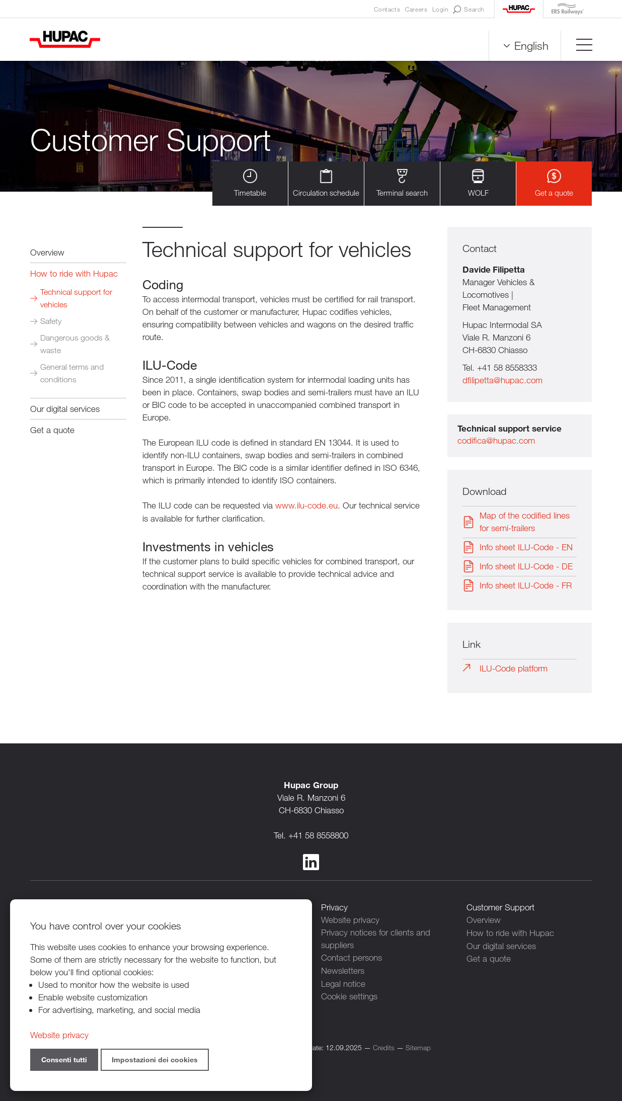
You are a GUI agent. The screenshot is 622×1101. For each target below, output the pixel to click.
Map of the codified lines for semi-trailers (525, 522)
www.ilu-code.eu (306, 505)
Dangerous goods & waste (75, 344)
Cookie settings (349, 995)
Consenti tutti (64, 1059)
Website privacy (350, 919)
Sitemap (418, 1046)
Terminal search (402, 183)
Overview (47, 252)
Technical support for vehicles (76, 298)
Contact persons (351, 957)
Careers (416, 9)
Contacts (387, 9)
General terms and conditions (72, 373)
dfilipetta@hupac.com (502, 380)
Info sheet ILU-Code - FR (526, 585)
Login (440, 9)
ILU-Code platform (514, 668)
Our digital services (65, 408)
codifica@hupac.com (496, 441)
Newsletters (342, 970)
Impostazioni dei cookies (155, 1059)
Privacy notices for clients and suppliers (375, 938)
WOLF (478, 183)
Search (468, 9)
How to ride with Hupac (74, 273)
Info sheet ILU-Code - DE (526, 566)
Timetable (250, 183)
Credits (384, 1046)
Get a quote (554, 183)
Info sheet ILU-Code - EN (526, 547)
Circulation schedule (326, 183)
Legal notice (343, 982)
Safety (50, 321)
